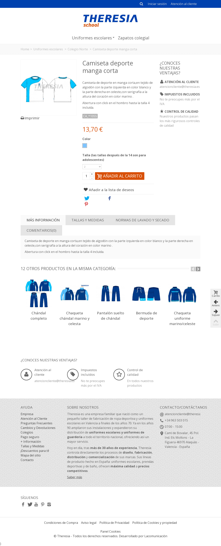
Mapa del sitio (31, 455)
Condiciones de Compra (61, 523)
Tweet (92, 198)
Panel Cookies (110, 531)
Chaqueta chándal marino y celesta (74, 318)
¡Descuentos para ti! (35, 451)
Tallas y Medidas (88, 220)
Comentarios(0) (41, 230)
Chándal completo (39, 315)
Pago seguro (30, 437)
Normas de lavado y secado (142, 220)
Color (86, 139)
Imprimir (32, 118)
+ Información (31, 441)
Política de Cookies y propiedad (154, 523)
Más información (43, 220)
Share (115, 198)
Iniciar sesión (157, 4)
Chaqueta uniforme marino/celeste (182, 318)
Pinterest (95, 204)
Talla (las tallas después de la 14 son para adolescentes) (114, 157)
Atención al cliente (184, 4)
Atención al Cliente (34, 418)
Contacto (27, 460)
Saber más (74, 477)
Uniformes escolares (93, 38)
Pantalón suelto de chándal (110, 315)
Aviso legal (88, 523)
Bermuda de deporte (146, 315)
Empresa (27, 414)
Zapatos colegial (133, 38)
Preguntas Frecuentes (36, 423)
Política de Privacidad (114, 523)
